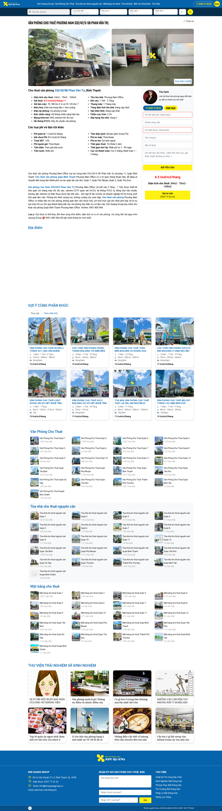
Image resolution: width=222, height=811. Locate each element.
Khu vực (106, 11)
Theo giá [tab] (35, 313)
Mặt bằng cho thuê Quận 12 (176, 613)
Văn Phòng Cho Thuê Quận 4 (176, 438)
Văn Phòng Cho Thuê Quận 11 (135, 458)
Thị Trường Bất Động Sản (168, 789)
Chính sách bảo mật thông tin (42, 790)
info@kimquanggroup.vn (51, 786)
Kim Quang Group (45, 4)
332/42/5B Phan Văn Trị (70, 90)
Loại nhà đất (79, 11)
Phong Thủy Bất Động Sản (169, 785)
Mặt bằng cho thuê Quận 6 (92, 603)
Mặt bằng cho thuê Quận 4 (175, 593)
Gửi (145, 800)
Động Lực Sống (163, 797)
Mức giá (135, 11)
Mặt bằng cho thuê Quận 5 (51, 603)
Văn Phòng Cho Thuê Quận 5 (52, 448)
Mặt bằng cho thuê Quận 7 (134, 603)
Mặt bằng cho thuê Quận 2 (92, 593)
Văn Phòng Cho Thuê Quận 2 (94, 438)
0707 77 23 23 (51, 781)
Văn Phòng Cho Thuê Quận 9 (52, 458)
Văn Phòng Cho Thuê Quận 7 (135, 448)
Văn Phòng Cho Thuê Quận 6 (94, 448)
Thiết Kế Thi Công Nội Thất (169, 777)
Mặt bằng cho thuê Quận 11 (134, 613)
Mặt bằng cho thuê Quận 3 (134, 593)
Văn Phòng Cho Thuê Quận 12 (177, 458)
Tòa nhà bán (127, 4)
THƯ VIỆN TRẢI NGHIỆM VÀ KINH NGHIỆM (62, 665)
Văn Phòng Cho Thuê (64, 4)
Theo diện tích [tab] (51, 313)
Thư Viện (156, 4)
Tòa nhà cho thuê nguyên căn (88, 4)
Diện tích (160, 11)
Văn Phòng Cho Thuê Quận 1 (52, 438)
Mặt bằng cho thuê (111, 4)
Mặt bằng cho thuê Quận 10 (93, 613)
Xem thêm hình (182, 81)
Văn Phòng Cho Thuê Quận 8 (176, 448)
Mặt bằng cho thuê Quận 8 (175, 603)
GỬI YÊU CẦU (167, 167)
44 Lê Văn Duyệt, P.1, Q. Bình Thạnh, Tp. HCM (54, 777)
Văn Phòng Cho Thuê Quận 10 (94, 458)
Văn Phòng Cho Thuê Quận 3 (135, 438)
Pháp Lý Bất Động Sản (167, 793)
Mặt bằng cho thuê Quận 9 (51, 613)
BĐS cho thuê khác (142, 4)
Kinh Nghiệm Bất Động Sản (169, 781)
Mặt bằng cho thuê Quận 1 (51, 593)
